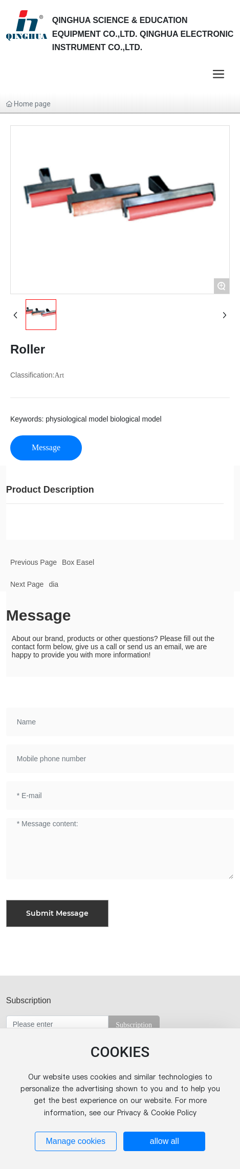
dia (53, 584)
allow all (164, 1141)
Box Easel (78, 562)
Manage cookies (75, 1141)
